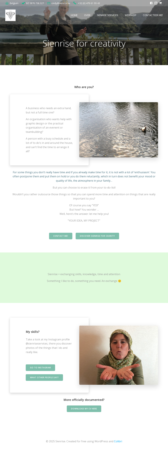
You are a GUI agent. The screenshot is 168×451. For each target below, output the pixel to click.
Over (87, 15)
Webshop (130, 15)
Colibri (118, 441)
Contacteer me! (153, 15)
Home (74, 15)
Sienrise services (107, 15)
